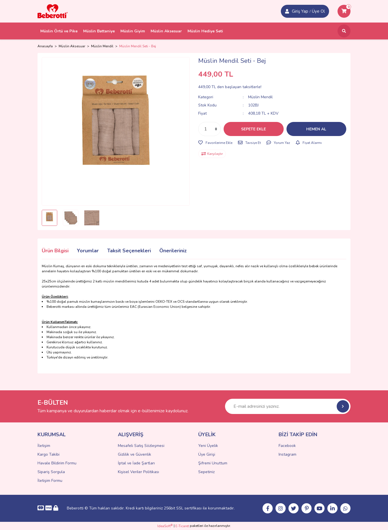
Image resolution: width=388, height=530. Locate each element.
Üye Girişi (206, 454)
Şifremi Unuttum (212, 463)
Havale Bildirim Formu (57, 463)
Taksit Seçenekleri (129, 250)
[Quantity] (209, 129)
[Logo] (53, 11)
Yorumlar (88, 250)
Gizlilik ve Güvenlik (134, 454)
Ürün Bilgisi (55, 250)
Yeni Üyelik (208, 445)
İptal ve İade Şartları (136, 463)
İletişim (44, 445)
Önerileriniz (173, 250)
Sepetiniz (206, 472)
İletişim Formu (50, 480)
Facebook (287, 445)
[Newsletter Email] (287, 406)
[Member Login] (287, 11)
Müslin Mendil (260, 97)
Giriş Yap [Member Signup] (300, 11)
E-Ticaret (182, 526)
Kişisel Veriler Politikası (138, 472)
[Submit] (343, 406)
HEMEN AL (316, 129)
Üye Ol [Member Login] (318, 11)
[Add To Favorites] (215, 142)
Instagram (287, 454)
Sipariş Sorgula (51, 472)
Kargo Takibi (48, 454)
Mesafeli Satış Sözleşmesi (141, 445)
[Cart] (344, 11)
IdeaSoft (165, 526)
